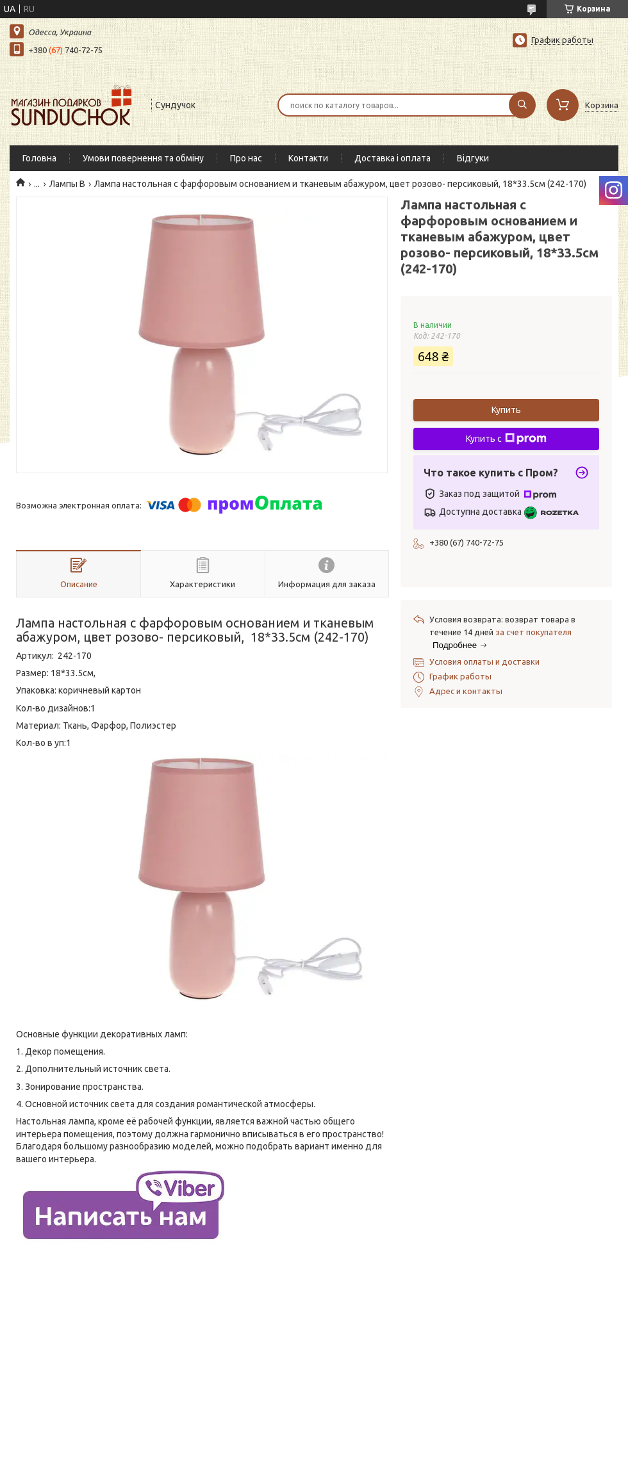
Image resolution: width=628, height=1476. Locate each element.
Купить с (506, 438)
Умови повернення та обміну (143, 158)
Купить (506, 410)
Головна (39, 158)
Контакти (308, 158)
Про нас (246, 158)
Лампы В (67, 184)
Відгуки (473, 158)
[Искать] (522, 105)
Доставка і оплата (392, 158)
